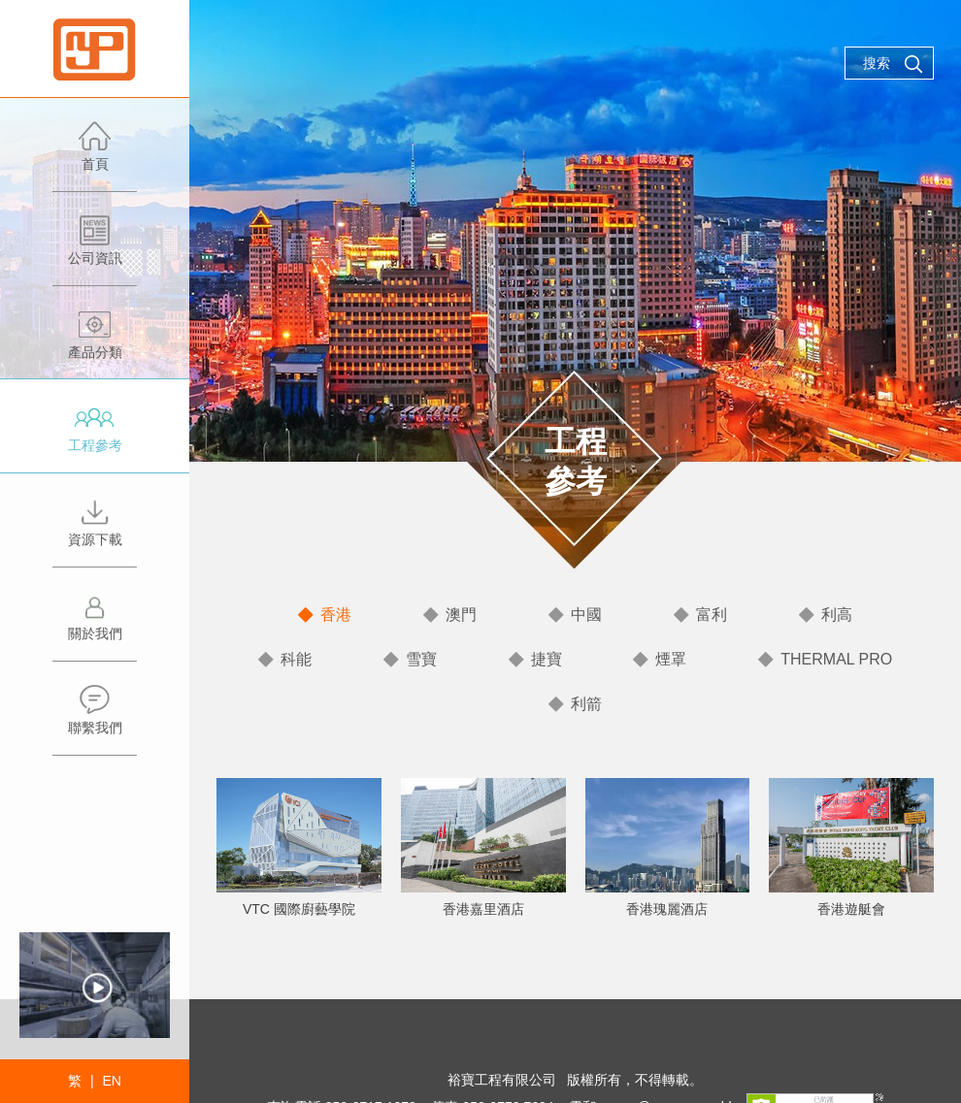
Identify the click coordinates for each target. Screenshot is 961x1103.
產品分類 (94, 344)
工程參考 (94, 437)
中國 (586, 614)
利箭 (586, 704)
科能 (296, 659)
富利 (711, 614)
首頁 (94, 155)
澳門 (461, 614)
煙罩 (670, 659)
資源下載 (94, 531)
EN (111, 1080)
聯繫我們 (94, 719)
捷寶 (546, 659)
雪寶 (421, 659)
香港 (335, 614)
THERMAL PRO (836, 659)
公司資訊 (94, 249)
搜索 (893, 64)
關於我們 (94, 625)
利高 (836, 614)
